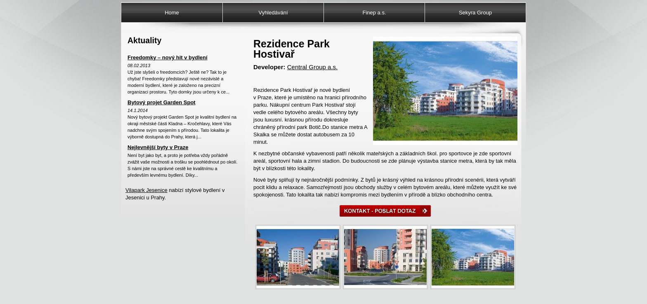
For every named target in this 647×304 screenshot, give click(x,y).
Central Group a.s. (312, 66)
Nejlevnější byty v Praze (158, 147)
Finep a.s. (374, 12)
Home (172, 12)
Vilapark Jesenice (146, 190)
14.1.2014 (138, 110)
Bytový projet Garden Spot (162, 102)
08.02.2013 (139, 65)
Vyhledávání (273, 12)
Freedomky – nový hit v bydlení (168, 57)
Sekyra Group (475, 12)
